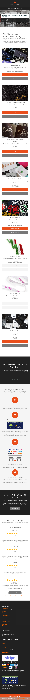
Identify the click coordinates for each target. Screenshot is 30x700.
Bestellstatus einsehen (6, 609)
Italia (3, 644)
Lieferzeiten (4, 611)
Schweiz (3, 643)
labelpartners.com (5, 652)
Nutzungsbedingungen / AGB (7, 622)
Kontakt (3, 620)
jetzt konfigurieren (15, 74)
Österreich (4, 641)
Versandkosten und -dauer (7, 612)
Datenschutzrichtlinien (21, 698)
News (3, 625)
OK (27, 698)
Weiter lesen (15, 508)
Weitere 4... (15, 592)
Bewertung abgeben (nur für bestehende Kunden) (15, 595)
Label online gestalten (6, 615)
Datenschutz (4, 624)
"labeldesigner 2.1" (13, 43)
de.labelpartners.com (7, 635)
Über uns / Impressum (6, 627)
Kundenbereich (5, 608)
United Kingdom (5, 646)
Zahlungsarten (5, 614)
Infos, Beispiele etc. (15, 78)
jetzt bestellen (15, 341)
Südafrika (4, 647)
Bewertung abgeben (6, 621)
